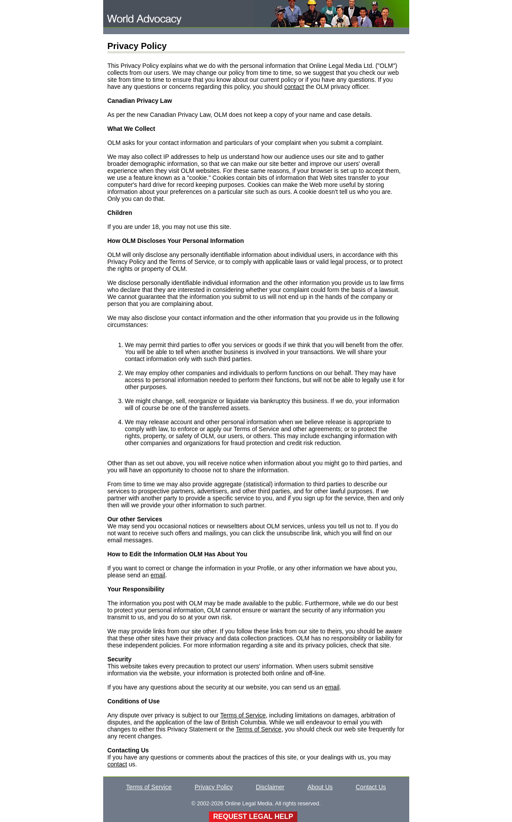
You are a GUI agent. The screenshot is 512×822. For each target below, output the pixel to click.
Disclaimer (270, 786)
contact (294, 86)
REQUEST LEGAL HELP (253, 816)
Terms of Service (243, 715)
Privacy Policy (214, 786)
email (157, 575)
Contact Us (371, 786)
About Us (320, 786)
